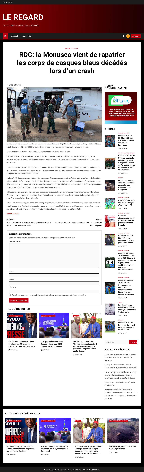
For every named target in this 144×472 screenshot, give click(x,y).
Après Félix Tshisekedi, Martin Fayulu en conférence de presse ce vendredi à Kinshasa (21, 344)
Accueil (14, 36)
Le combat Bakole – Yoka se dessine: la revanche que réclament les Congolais (126, 185)
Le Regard (23, 17)
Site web (12, 287)
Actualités (26, 36)
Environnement (115, 421)
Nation (67, 49)
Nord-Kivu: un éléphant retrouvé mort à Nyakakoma (122, 447)
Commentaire (15, 241)
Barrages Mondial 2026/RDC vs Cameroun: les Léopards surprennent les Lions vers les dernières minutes (126, 287)
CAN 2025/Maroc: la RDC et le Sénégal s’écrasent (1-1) (126, 202)
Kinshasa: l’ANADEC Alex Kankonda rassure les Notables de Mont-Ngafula (77, 222)
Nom (11, 271)
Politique (74, 49)
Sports (126, 133)
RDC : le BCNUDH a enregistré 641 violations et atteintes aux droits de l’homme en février (30, 222)
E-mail (12, 279)
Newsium (84, 469)
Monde (120, 153)
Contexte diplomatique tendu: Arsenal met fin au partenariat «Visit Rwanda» (126, 220)
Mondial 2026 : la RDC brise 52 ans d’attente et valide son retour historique (126, 140)
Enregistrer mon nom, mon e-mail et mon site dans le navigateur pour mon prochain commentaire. (49, 295)
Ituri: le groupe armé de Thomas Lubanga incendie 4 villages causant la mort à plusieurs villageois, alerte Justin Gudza (85, 346)
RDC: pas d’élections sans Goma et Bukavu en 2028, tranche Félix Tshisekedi (52, 344)
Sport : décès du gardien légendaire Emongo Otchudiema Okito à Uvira (127, 308)
